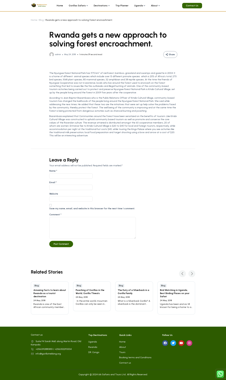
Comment (55, 214)
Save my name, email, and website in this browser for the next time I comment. (92, 208)
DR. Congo (93, 352)
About (154, 5)
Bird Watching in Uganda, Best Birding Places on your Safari (174, 293)
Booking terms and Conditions (135, 357)
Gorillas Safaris (77, 5)
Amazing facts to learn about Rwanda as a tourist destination (49, 293)
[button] (182, 273)
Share (172, 54)
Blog (41, 20)
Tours (122, 352)
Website (53, 193)
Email (53, 182)
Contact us (125, 362)
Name (53, 170)
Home (60, 5)
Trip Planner (121, 5)
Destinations (101, 5)
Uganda (138, 5)
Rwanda (92, 347)
